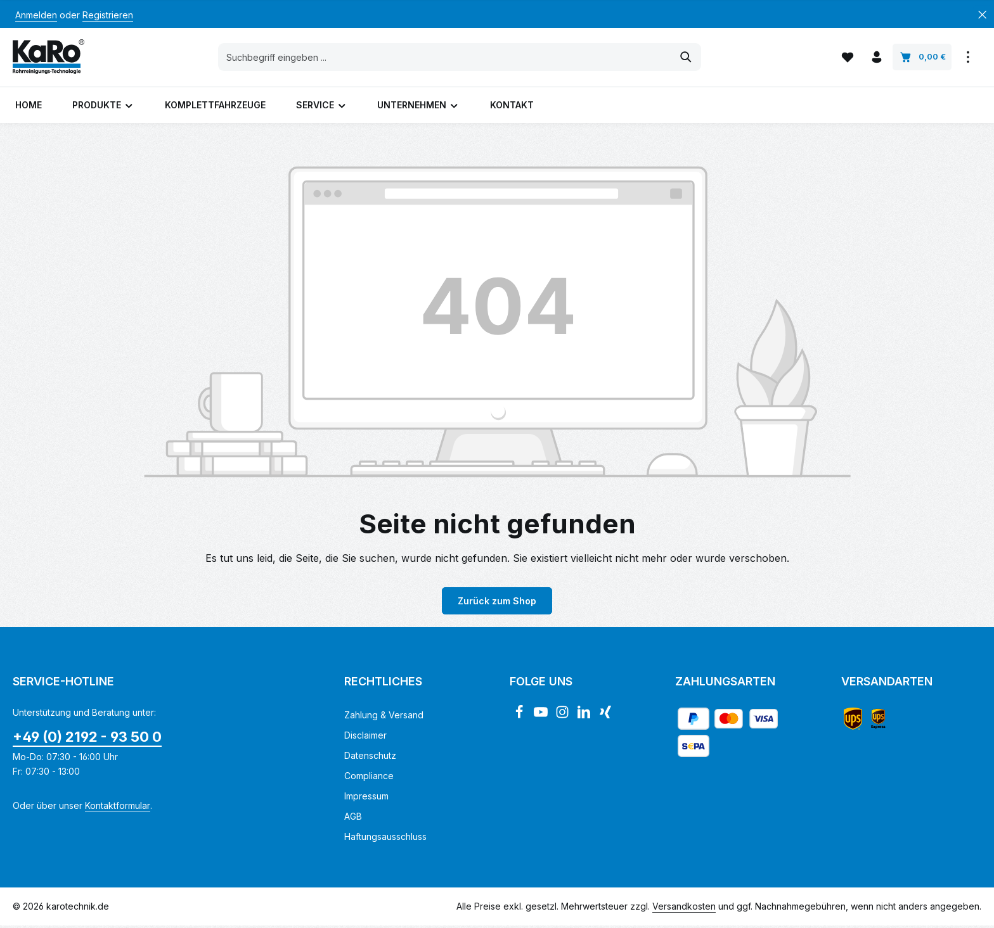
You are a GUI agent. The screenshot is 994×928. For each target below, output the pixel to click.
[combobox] (446, 58)
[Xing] (605, 718)
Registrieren (107, 15)
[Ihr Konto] (876, 58)
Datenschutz (370, 758)
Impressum (366, 798)
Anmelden (36, 15)
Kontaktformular (117, 808)
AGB (353, 818)
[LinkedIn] (585, 718)
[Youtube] (542, 718)
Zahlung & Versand (383, 717)
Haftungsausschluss (385, 839)
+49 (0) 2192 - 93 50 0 (87, 739)
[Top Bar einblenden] (967, 58)
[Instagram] (563, 718)
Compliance (369, 778)
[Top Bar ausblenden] (982, 15)
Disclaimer (365, 737)
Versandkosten (684, 908)
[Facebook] (520, 718)
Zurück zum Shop (497, 603)
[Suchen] (687, 58)
